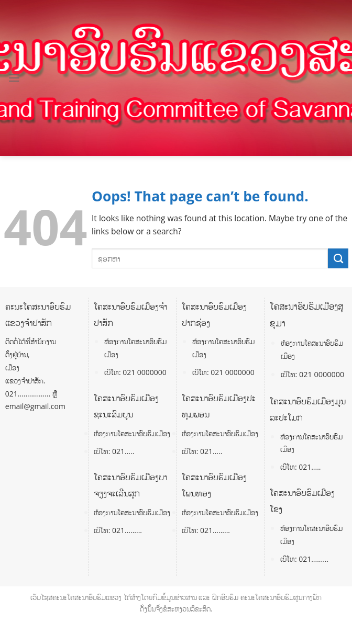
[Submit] (338, 258)
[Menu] (14, 77)
